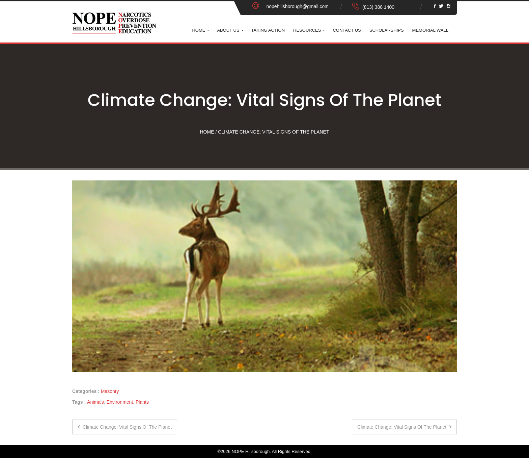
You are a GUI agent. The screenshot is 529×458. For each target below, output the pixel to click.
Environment (120, 402)
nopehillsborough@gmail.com (297, 6)
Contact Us (347, 30)
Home (198, 30)
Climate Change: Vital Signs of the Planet (125, 427)
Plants (142, 402)
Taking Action (268, 30)
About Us (228, 30)
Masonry (110, 391)
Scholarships (386, 30)
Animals (95, 402)
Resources (307, 30)
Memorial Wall (430, 30)
